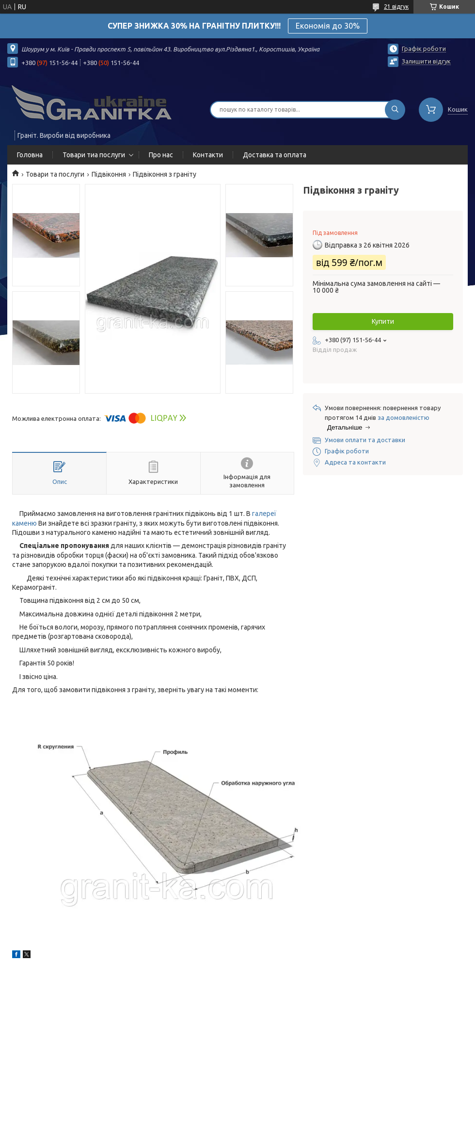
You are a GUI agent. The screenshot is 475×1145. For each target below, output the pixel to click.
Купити (383, 321)
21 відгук (396, 6)
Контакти (208, 154)
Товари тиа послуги (94, 154)
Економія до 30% (328, 25)
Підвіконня (109, 174)
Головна (30, 154)
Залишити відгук (426, 61)
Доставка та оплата (274, 154)
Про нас (161, 154)
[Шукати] (395, 110)
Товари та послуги (55, 174)
